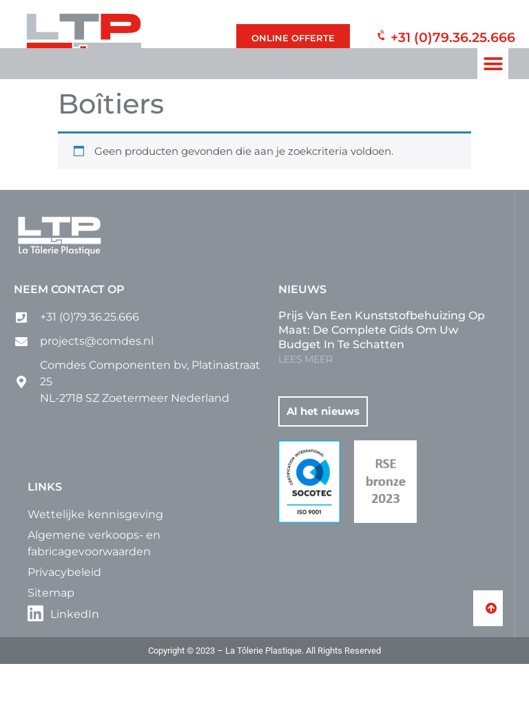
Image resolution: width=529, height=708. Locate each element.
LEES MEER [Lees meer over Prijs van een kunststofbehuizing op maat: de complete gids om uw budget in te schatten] (305, 403)
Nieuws (302, 333)
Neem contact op (69, 333)
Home (72, 114)
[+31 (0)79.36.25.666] (378, 38)
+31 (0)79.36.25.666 (453, 35)
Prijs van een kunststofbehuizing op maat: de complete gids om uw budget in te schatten (381, 374)
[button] (492, 63)
